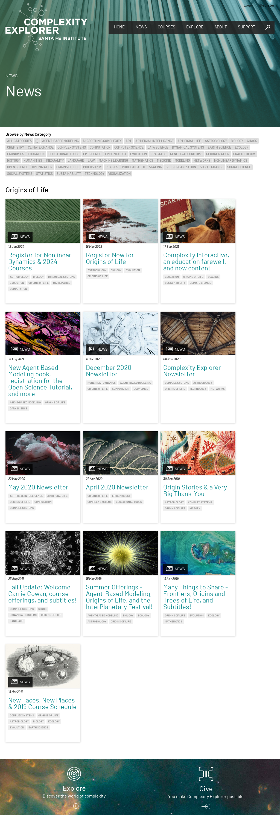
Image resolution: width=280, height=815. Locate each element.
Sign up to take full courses (74, 770)
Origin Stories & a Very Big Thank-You (36, 490)
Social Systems (19, 173)
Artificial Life (189, 141)
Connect (206, 761)
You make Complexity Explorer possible (206, 722)
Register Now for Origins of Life (99, 258)
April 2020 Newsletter (223, 378)
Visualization (119, 173)
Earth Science (219, 147)
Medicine (164, 160)
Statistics (44, 173)
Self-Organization (181, 167)
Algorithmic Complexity (102, 141)
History (13, 160)
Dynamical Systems (188, 147)
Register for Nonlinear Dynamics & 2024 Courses (36, 262)
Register (267, 5)
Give (206, 714)
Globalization (217, 154)
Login (248, 5)
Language (76, 160)
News (141, 27)
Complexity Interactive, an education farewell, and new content (168, 265)
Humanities (33, 160)
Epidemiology (115, 154)
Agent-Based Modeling (60, 141)
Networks (202, 160)
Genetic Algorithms (186, 154)
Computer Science (129, 147)
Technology (94, 173)
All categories (19, 141)
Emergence (92, 154)
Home (119, 27)
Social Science (239, 167)
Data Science (157, 147)
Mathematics (142, 160)
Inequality (55, 160)
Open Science (17, 167)
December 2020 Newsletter (31, 378)
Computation (100, 147)
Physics (112, 167)
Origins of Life (67, 167)
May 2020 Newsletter (157, 378)
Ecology (241, 147)
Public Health (133, 167)
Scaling (155, 167)
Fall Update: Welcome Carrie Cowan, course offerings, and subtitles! (97, 500)
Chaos (252, 141)
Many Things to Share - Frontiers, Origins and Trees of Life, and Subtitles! (236, 497)
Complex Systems (71, 147)
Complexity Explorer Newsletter (103, 378)
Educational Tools (63, 154)
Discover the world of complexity (74, 721)
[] (37, 141)
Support (246, 27)
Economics (15, 154)
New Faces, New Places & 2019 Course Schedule (32, 626)
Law (91, 160)
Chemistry (15, 147)
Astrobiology (216, 141)
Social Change (211, 167)
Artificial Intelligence (154, 141)
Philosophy (92, 167)
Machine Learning (113, 160)
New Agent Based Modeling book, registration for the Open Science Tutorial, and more (235, 268)
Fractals (158, 154)
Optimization (42, 167)
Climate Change (41, 147)
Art (129, 141)
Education (36, 154)
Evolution (138, 154)
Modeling (182, 160)
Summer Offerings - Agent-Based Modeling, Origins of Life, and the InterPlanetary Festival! (169, 503)
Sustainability (69, 173)
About (220, 27)
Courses (166, 27)
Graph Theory (244, 154)
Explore (194, 27)
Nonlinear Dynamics (230, 160)
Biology (237, 141)
